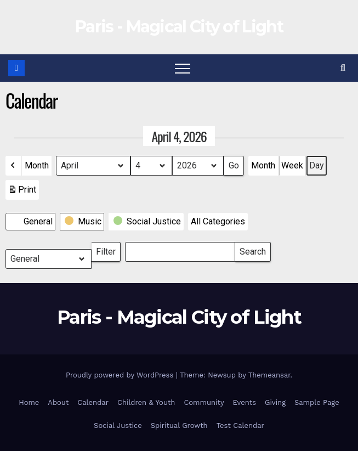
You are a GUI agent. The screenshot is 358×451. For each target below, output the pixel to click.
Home (29, 402)
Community (204, 402)
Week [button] (292, 165)
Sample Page (316, 402)
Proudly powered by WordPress (121, 375)
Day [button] (316, 165)
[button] (342, 68)
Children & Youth (146, 402)
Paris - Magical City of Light (179, 26)
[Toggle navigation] (182, 68)
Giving (275, 402)
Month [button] (37, 165)
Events (244, 402)
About (58, 402)
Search (252, 249)
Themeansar (269, 375)
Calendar (93, 402)
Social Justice (118, 425)
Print (22, 192)
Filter (108, 249)
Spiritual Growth (179, 425)
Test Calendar (240, 425)
